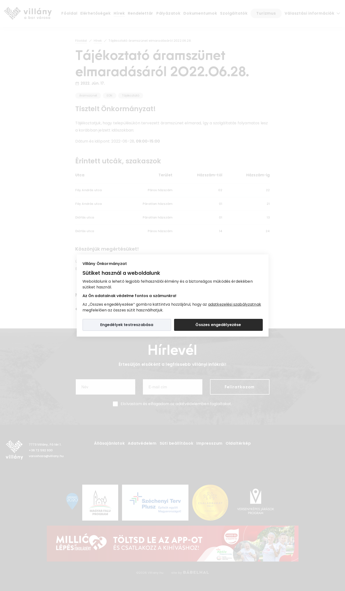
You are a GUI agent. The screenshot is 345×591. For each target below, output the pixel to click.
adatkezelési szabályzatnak (234, 304)
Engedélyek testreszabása (126, 324)
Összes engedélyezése (218, 324)
